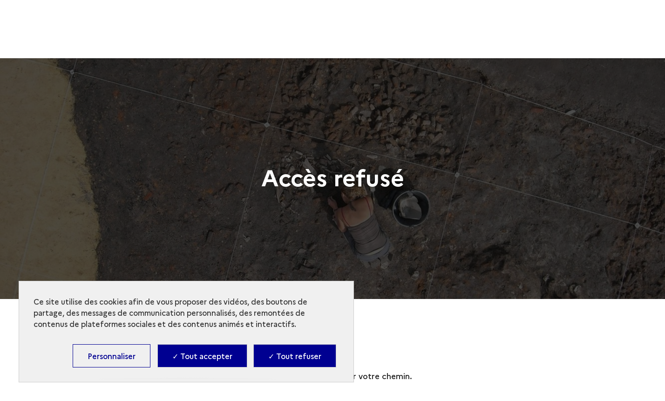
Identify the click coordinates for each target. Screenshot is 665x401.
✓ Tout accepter (202, 356)
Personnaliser (112, 356)
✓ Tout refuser (294, 356)
